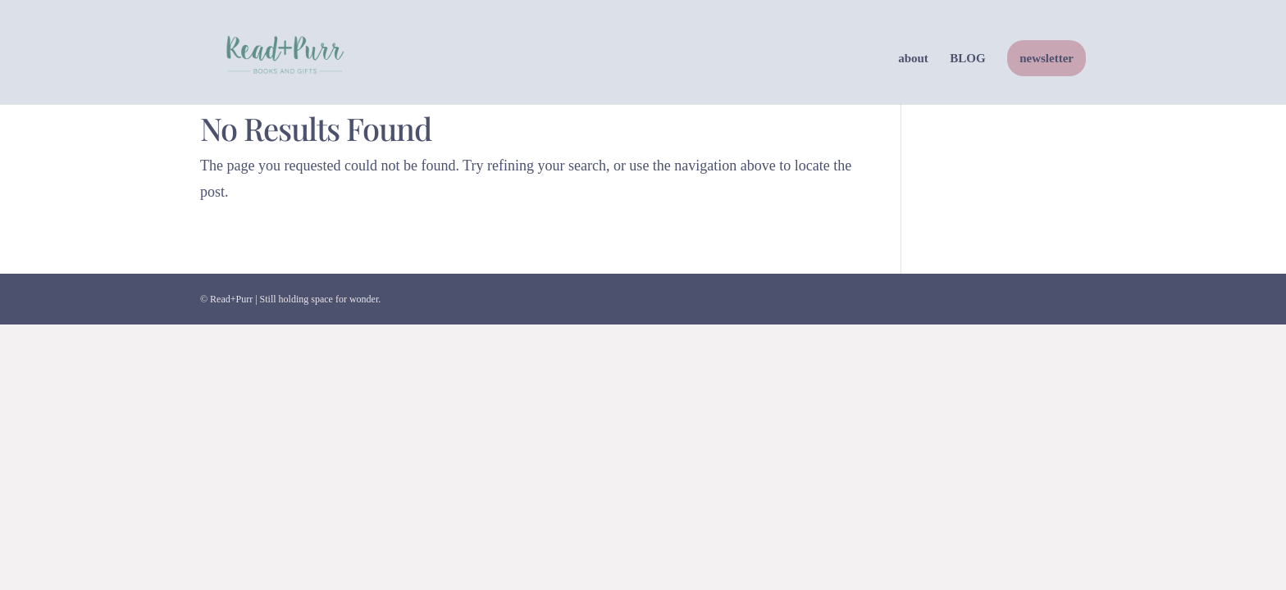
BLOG (967, 58)
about (913, 58)
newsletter (1046, 58)
